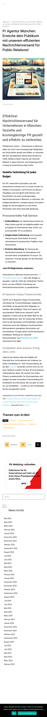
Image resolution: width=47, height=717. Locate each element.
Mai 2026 (7, 518)
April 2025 (8, 567)
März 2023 (8, 661)
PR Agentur (32, 424)
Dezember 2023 (10, 627)
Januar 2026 (9, 533)
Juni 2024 (8, 604)
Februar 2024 (9, 619)
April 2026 (8, 522)
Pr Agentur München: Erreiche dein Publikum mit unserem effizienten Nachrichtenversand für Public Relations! (21, 402)
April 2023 (8, 657)
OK (14, 713)
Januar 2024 (9, 623)
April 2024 (8, 612)
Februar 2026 (9, 530)
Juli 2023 (7, 646)
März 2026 (8, 526)
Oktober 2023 (9, 634)
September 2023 (10, 638)
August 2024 (9, 597)
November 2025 (10, 541)
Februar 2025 (9, 575)
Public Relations (9, 427)
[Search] (41, 497)
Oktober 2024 (9, 589)
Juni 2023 (8, 649)
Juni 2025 (8, 560)
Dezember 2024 (10, 582)
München (13, 421)
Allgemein (6, 22)
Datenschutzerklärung (27, 713)
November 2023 (10, 631)
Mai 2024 (7, 608)
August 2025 (9, 552)
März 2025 (8, 571)
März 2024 (8, 616)
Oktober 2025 (9, 545)
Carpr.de (13, 366)
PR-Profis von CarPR (29, 338)
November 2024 (10, 586)
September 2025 (10, 548)
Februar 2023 (9, 664)
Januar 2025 (9, 578)
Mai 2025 (7, 563)
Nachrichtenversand (26, 421)
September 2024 (10, 593)
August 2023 (9, 642)
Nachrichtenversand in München (15, 424)
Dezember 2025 (10, 537)
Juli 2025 (7, 556)
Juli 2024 (7, 601)
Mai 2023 (7, 653)
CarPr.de (26, 405)
